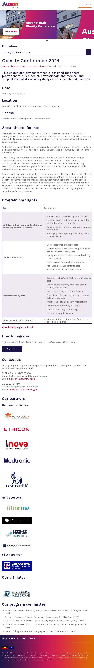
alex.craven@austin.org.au (22, 379)
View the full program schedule (18, 327)
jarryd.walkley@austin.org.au (23, 389)
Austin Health (10, 5)
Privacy (31, 638)
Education (14, 66)
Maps (23, 638)
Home (4, 66)
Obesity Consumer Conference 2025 (36, 66)
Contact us (14, 638)
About (4, 638)
